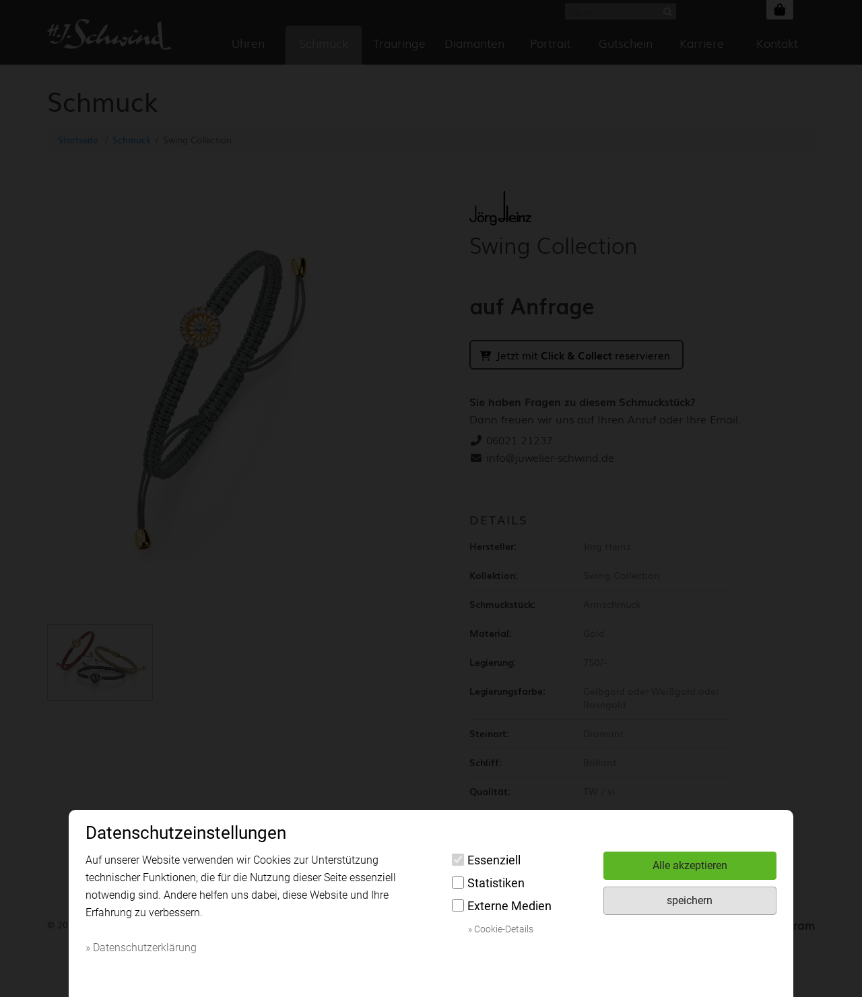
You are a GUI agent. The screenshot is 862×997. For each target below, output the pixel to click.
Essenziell (486, 860)
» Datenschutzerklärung (141, 947)
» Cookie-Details (500, 929)
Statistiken (488, 883)
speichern (689, 900)
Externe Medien (502, 906)
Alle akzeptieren (690, 865)
